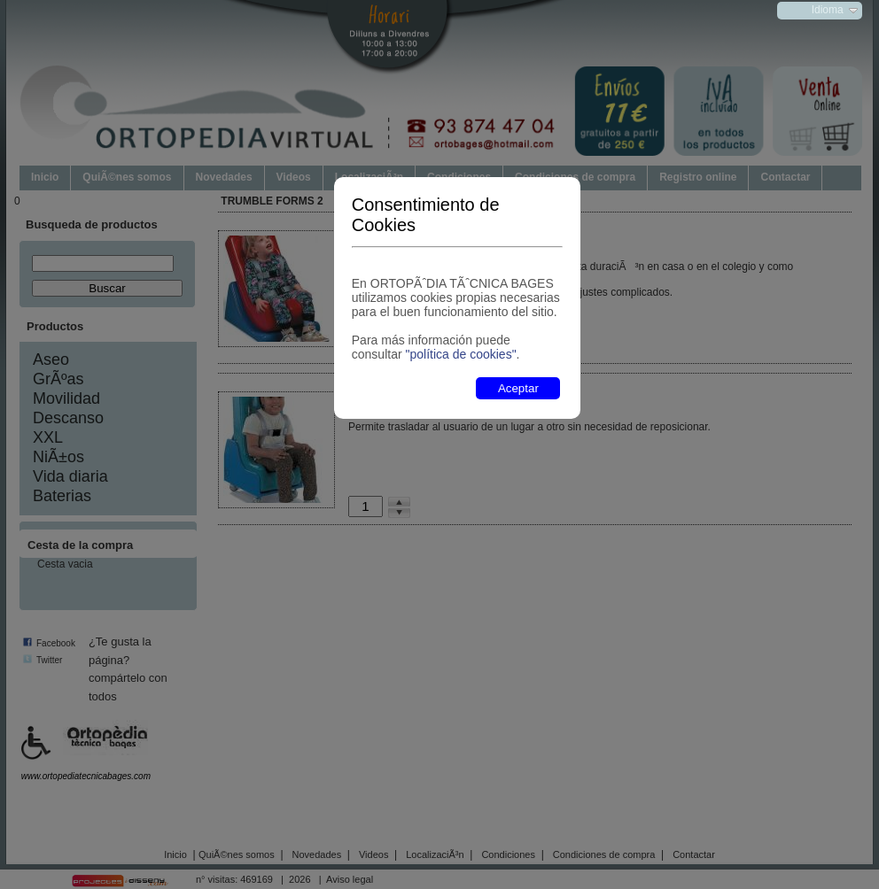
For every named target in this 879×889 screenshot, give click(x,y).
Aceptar (518, 388)
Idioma (828, 10)
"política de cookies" (460, 354)
